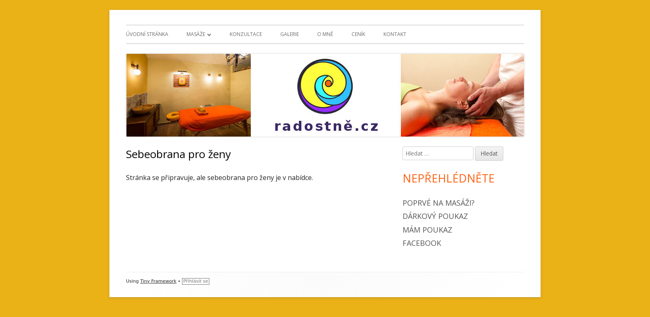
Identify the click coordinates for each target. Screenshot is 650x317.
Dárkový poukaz (435, 216)
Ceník (358, 34)
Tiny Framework (158, 281)
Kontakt (394, 34)
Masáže (196, 34)
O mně (325, 34)
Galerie (289, 34)
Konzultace (246, 34)
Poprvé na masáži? (439, 203)
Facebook (422, 243)
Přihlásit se (195, 281)
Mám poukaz (427, 230)
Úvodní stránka (147, 34)
